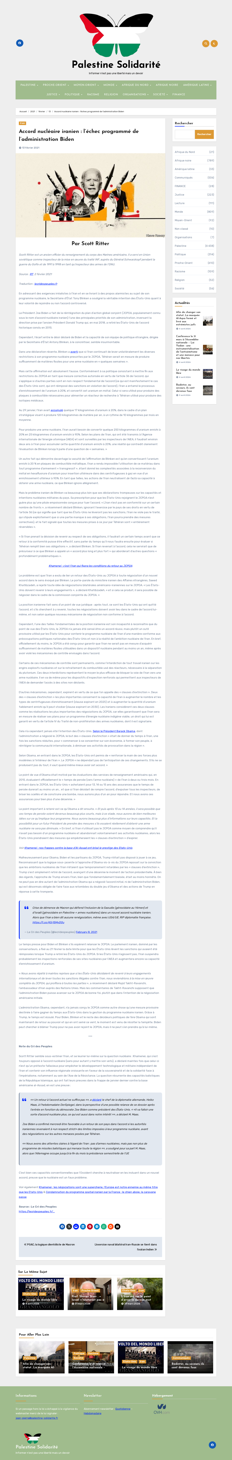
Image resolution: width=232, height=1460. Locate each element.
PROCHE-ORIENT (55, 85)
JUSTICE (52, 94)
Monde (179, 211)
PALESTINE (28, 85)
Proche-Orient (90, 1290)
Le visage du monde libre (39, 1299)
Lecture (179, 203)
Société (179, 288)
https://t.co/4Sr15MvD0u (48, 922)
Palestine (180, 245)
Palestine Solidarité (116, 65)
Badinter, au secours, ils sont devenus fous (185, 388)
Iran (22, 123)
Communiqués (184, 177)
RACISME (93, 94)
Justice (179, 194)
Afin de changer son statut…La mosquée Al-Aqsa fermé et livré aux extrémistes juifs (188, 318)
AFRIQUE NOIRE (167, 85)
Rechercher (184, 123)
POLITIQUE (73, 94)
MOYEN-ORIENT (85, 85)
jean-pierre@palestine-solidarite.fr (37, 1415)
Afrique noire (183, 160)
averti (74, 351)
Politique (180, 254)
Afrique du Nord (185, 152)
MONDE (109, 85)
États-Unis (30, 1294)
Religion (180, 280)
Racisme (180, 271)
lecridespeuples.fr (45, 283)
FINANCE (178, 94)
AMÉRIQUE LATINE (196, 85)
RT (31, 274)
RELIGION (111, 94)
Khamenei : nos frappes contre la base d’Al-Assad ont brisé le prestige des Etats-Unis (78, 847)
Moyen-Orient (183, 220)
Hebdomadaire (92, 1410)
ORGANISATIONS (135, 94)
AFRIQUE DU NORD (136, 85)
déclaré (96, 1099)
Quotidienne (122, 1406)
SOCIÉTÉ (159, 94)
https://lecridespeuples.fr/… (37, 1211)
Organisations (183, 237)
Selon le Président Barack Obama (114, 731)
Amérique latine (185, 169)
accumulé (57, 410)
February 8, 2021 (86, 932)
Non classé (181, 228)
